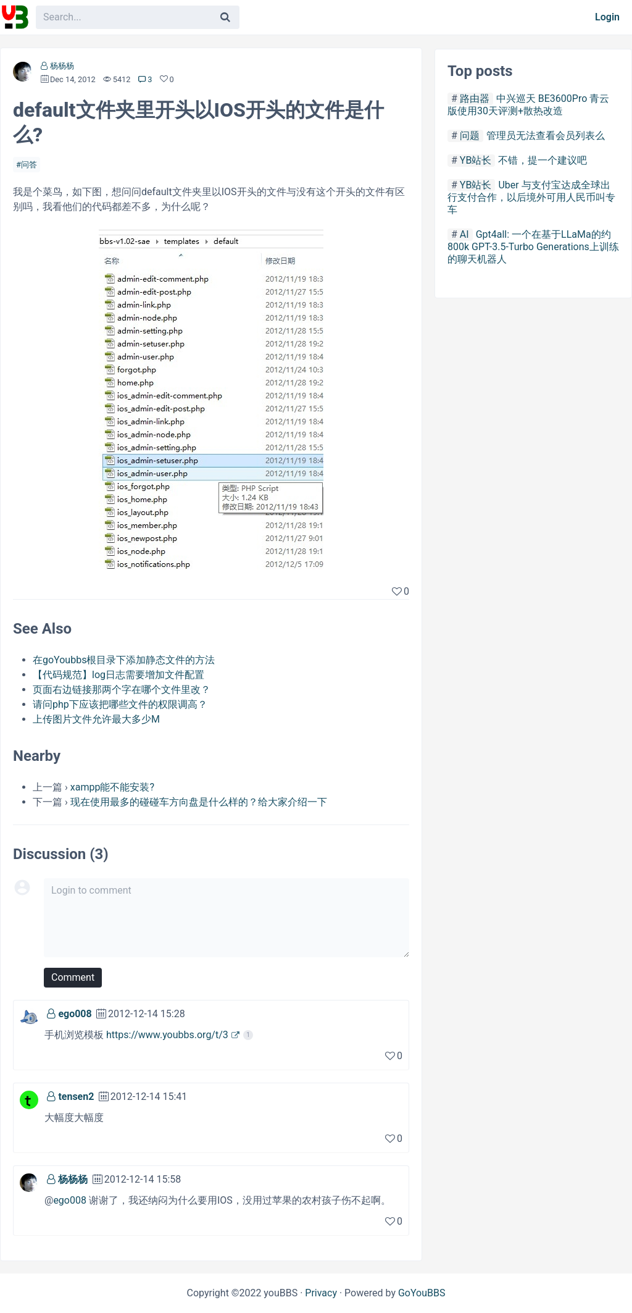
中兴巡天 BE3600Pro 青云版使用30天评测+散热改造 (528, 105)
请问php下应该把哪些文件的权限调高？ (120, 704)
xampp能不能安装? (112, 787)
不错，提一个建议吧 (542, 160)
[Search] (225, 17)
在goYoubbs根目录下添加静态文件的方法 (124, 660)
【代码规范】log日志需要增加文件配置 (118, 675)
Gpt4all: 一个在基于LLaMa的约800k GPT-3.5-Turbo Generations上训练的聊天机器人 (533, 247)
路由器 (474, 98)
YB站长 (476, 160)
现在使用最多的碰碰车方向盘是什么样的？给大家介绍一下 (198, 802)
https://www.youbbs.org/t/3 (167, 1035)
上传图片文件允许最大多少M (96, 719)
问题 (470, 135)
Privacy (321, 1293)
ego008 (74, 1014)
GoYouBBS (422, 1293)
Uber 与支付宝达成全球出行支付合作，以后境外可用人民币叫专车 (531, 197)
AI (464, 234)
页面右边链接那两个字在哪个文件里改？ (121, 689)
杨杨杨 (62, 65)
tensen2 (76, 1096)
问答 (29, 164)
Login (607, 17)
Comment (72, 977)
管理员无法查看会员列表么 (545, 135)
